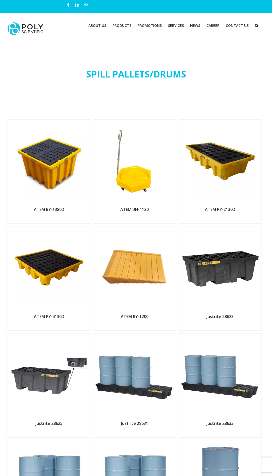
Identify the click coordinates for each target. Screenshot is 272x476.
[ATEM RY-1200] (134, 229)
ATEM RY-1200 (134, 316)
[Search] (256, 25)
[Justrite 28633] (220, 336)
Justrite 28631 (134, 423)
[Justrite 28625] (49, 336)
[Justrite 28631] (134, 336)
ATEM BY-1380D (49, 209)
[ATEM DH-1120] (134, 122)
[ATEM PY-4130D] (49, 229)
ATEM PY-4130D (49, 316)
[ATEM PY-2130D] (220, 122)
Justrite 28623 (220, 316)
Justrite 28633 (220, 423)
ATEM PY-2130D (220, 209)
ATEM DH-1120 (134, 209)
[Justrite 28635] (49, 443)
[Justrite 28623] (220, 229)
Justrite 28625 (49, 423)
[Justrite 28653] (220, 443)
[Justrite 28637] (134, 443)
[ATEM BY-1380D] (49, 122)
